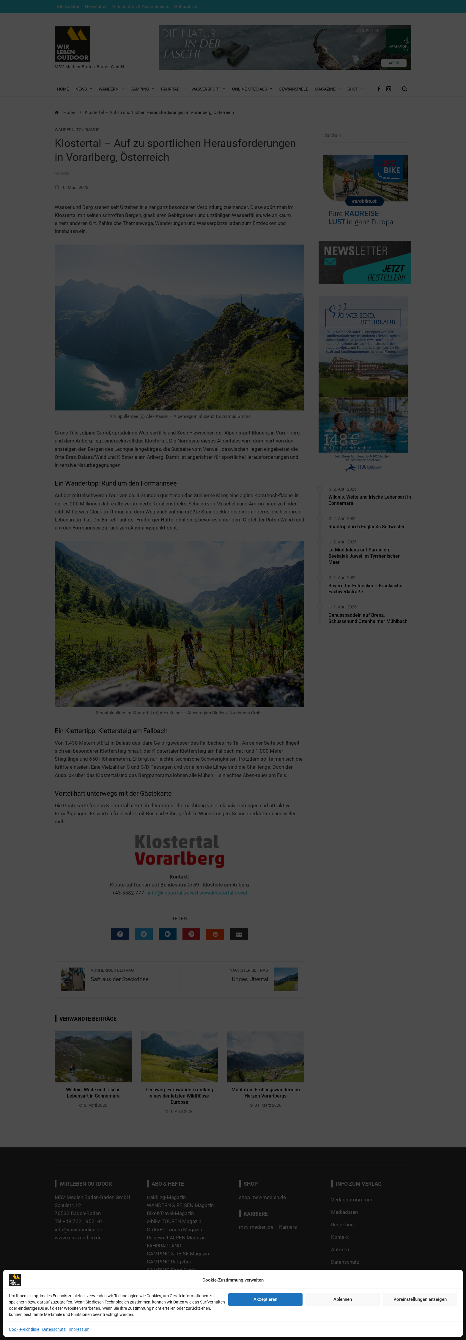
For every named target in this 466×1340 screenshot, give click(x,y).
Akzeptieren (265, 1299)
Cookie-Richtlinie (24, 1329)
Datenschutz (54, 1329)
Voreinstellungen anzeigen (420, 1299)
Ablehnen (342, 1299)
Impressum (79, 1329)
